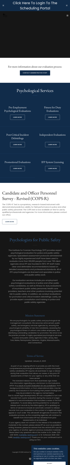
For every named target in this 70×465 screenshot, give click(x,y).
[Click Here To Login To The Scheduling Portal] (35, 5)
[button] (67, 15)
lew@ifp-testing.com (21, 437)
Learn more (17, 144)
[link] (5, 15)
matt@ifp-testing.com (28, 435)
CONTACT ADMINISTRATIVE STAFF (35, 73)
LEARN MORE (17, 117)
